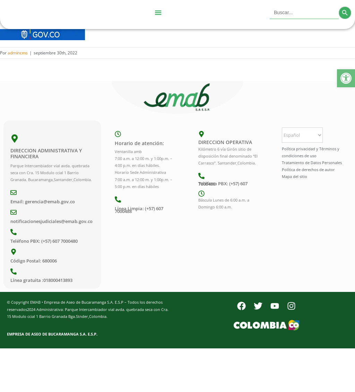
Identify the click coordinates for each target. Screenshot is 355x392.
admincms (18, 53)
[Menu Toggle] (158, 12)
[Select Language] (302, 135)
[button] (346, 78)
